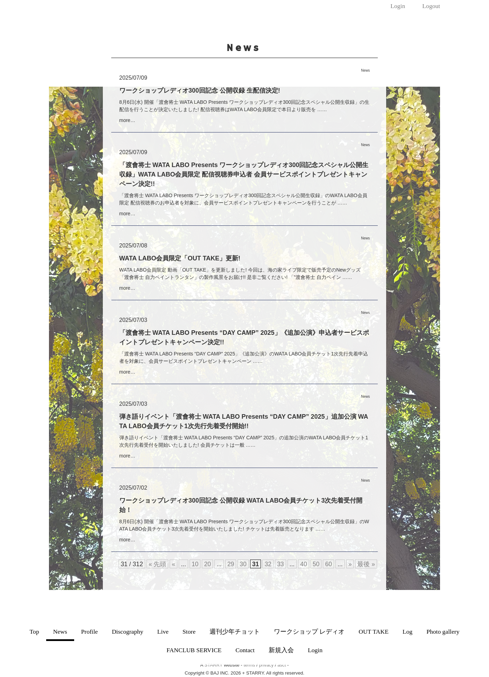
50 (316, 564)
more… (127, 120)
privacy (266, 665)
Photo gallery (442, 631)
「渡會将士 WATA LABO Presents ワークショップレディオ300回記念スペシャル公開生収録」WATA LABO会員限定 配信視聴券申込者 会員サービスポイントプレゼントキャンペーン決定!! (244, 174)
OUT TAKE (373, 631)
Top (34, 631)
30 (243, 564)
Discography (127, 631)
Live (163, 631)
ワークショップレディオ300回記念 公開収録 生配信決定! (199, 90)
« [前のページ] (173, 564)
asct (281, 665)
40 (303, 564)
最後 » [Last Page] (366, 564)
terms (249, 665)
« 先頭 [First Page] (157, 564)
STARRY (213, 665)
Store (189, 631)
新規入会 (281, 650)
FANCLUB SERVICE (193, 650)
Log (407, 631)
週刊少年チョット (235, 631)
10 (195, 564)
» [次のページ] (350, 564)
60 (328, 564)
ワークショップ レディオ (309, 631)
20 (207, 564)
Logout (431, 5)
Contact (245, 650)
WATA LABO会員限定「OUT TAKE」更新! (179, 258)
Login (397, 5)
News (60, 631)
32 (267, 564)
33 (280, 564)
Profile (89, 631)
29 (230, 564)
